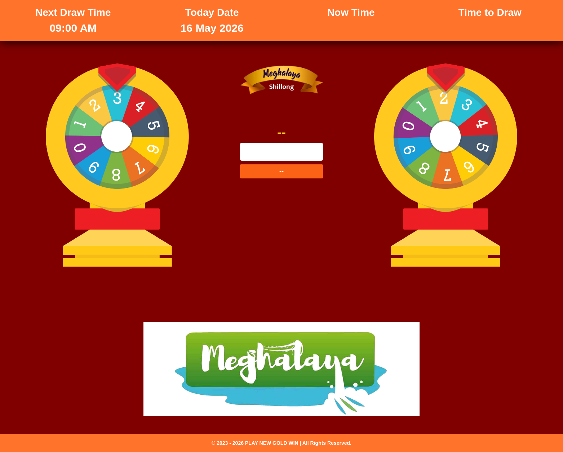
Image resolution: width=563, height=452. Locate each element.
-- (5, 145)
